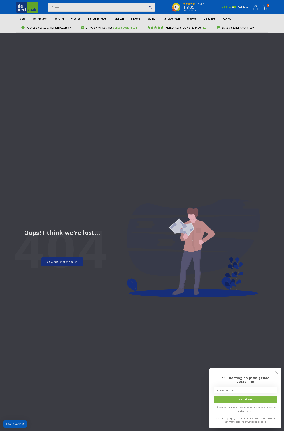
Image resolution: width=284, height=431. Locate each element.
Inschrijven (245, 399)
